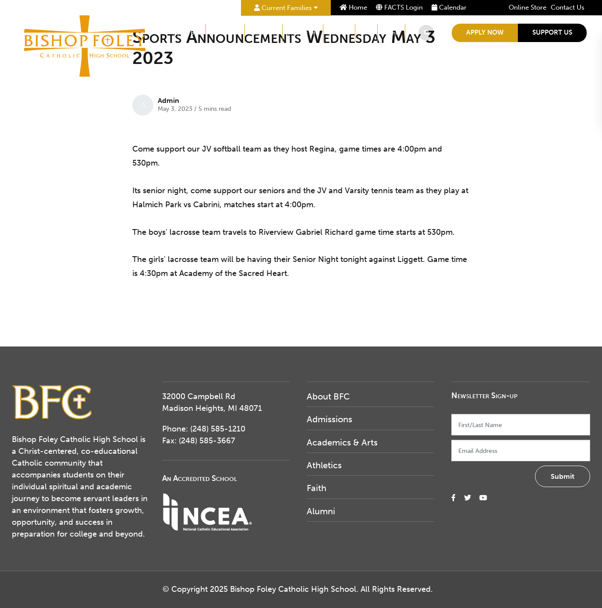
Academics (263, 32)
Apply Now (484, 32)
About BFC (187, 32)
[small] (453, 498)
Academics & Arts (342, 442)
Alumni (391, 32)
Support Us (552, 32)
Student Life (303, 32)
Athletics (339, 32)
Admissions (225, 32)
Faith (366, 32)
